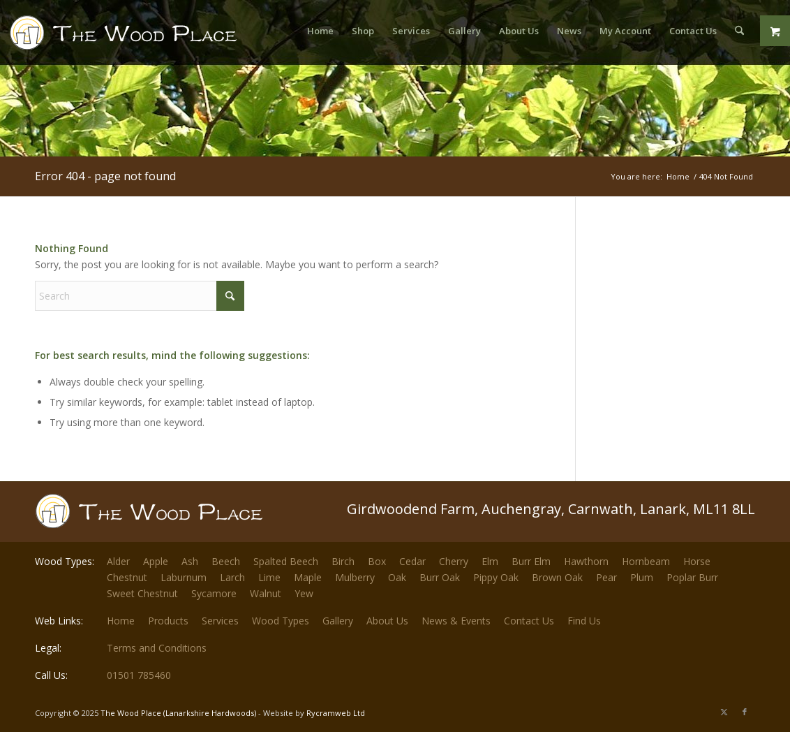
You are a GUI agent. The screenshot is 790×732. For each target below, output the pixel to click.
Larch (232, 577)
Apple (155, 561)
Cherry (453, 561)
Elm (490, 561)
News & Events (456, 620)
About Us (387, 620)
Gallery (337, 620)
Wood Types (280, 620)
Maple (308, 577)
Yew (304, 593)
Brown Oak (557, 577)
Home (121, 620)
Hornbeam (646, 561)
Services (220, 620)
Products (168, 620)
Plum (641, 577)
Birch (343, 561)
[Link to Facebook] (744, 711)
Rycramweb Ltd (335, 713)
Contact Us (529, 620)
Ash (189, 561)
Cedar (412, 561)
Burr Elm (531, 561)
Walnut (265, 593)
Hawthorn (586, 561)
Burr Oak (439, 577)
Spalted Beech (285, 561)
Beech (225, 561)
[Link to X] (723, 711)
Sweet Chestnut (142, 593)
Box (377, 561)
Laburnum (184, 577)
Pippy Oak (496, 577)
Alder (118, 561)
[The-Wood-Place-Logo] (148, 37)
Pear (606, 577)
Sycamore (214, 593)
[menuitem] (320, 30)
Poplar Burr (692, 577)
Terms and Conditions (157, 647)
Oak (397, 577)
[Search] (739, 30)
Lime (269, 577)
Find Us (584, 620)
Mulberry (355, 577)
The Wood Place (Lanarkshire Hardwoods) (178, 713)
